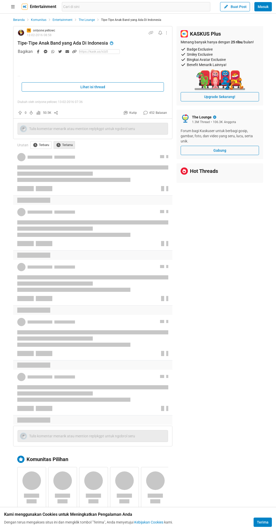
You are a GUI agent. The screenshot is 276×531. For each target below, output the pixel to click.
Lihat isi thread (92, 87)
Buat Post (235, 6)
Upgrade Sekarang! (219, 97)
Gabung (219, 150)
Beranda (19, 20)
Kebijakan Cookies (148, 522)
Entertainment (62, 20)
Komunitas (38, 20)
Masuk (263, 7)
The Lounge (87, 20)
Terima (263, 522)
